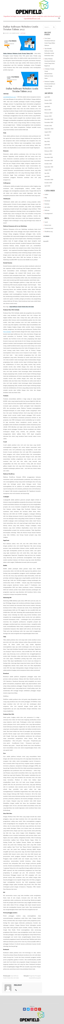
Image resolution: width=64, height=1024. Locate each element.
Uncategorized (48, 213)
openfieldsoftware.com (9, 97)
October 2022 (48, 125)
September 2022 (48, 129)
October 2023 (48, 103)
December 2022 (48, 119)
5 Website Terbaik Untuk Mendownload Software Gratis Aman (49, 73)
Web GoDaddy (7, 331)
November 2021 (48, 160)
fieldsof (17, 33)
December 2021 (48, 157)
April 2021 (47, 176)
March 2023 (47, 109)
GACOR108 (46, 236)
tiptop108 (45, 241)
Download (47, 201)
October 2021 (48, 163)
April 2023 (47, 106)
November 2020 (48, 179)
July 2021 (46, 173)
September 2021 (48, 167)
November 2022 (48, 122)
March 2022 (47, 148)
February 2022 (48, 151)
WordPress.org (48, 231)
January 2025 (48, 100)
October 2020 (48, 182)
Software (22, 33)
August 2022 (47, 132)
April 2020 (47, 186)
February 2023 (48, 113)
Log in (46, 222)
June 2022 (47, 138)
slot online (47, 207)
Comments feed (48, 228)
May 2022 (47, 141)
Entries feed (47, 225)
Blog (45, 197)
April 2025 (47, 97)
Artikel (46, 194)
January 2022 (48, 154)
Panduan (46, 204)
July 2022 (47, 135)
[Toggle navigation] (59, 18)
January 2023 (48, 116)
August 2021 (47, 170)
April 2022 (47, 144)
